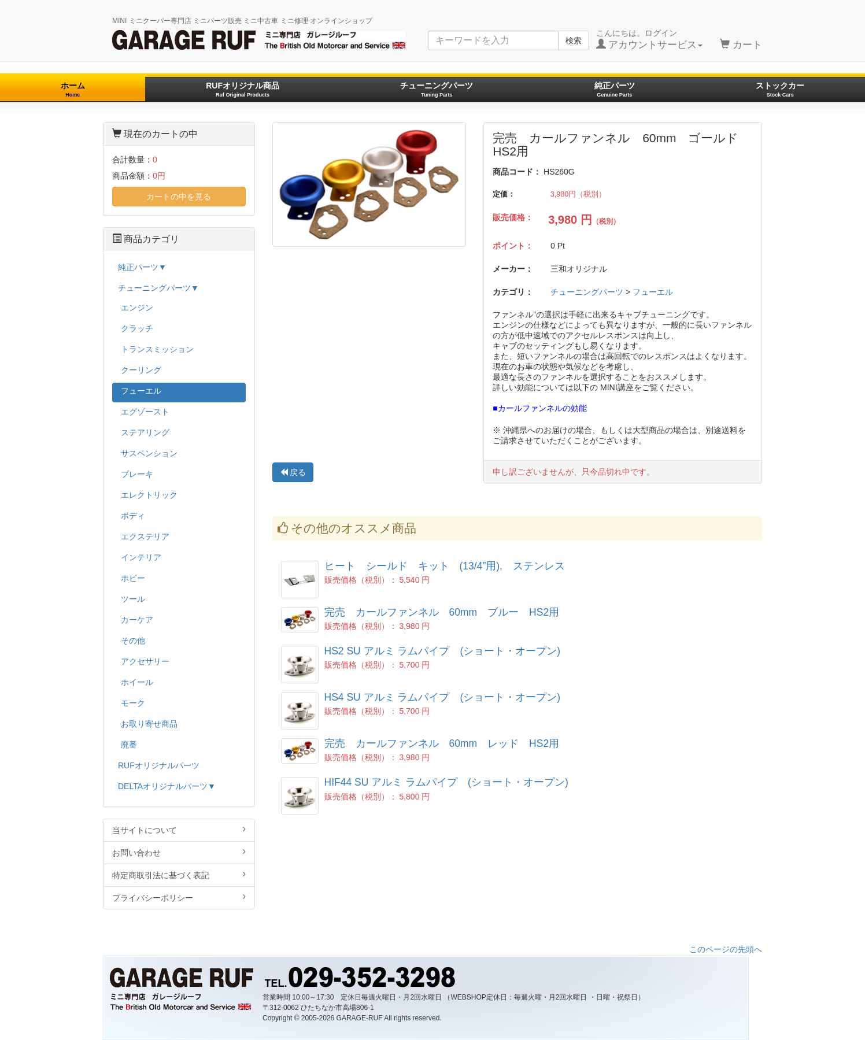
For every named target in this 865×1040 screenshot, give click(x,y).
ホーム (73, 89)
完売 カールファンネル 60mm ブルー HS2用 (442, 612)
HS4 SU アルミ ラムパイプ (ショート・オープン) (447, 697)
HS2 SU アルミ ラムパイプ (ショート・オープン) (447, 651)
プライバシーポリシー (179, 897)
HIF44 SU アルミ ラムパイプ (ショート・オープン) (451, 782)
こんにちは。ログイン (649, 39)
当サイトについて (179, 830)
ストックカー (780, 89)
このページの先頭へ (725, 949)
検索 (573, 40)
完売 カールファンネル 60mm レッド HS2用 (442, 743)
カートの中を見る (178, 196)
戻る (293, 472)
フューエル (653, 292)
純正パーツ (614, 89)
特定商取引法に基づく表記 (179, 875)
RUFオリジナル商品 (242, 89)
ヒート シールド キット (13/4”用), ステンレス (444, 566)
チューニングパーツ (436, 89)
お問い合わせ (179, 852)
